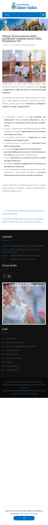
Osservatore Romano (14, 358)
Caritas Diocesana (12, 350)
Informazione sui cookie (28, 513)
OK (24, 518)
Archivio (32, 45)
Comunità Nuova (12, 366)
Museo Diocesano (12, 354)
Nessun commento (21, 45)
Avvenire (9, 362)
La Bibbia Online (12, 370)
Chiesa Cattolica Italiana (15, 342)
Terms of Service (23, 393)
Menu (7, 14)
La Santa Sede (11, 338)
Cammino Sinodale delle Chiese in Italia (21, 346)
